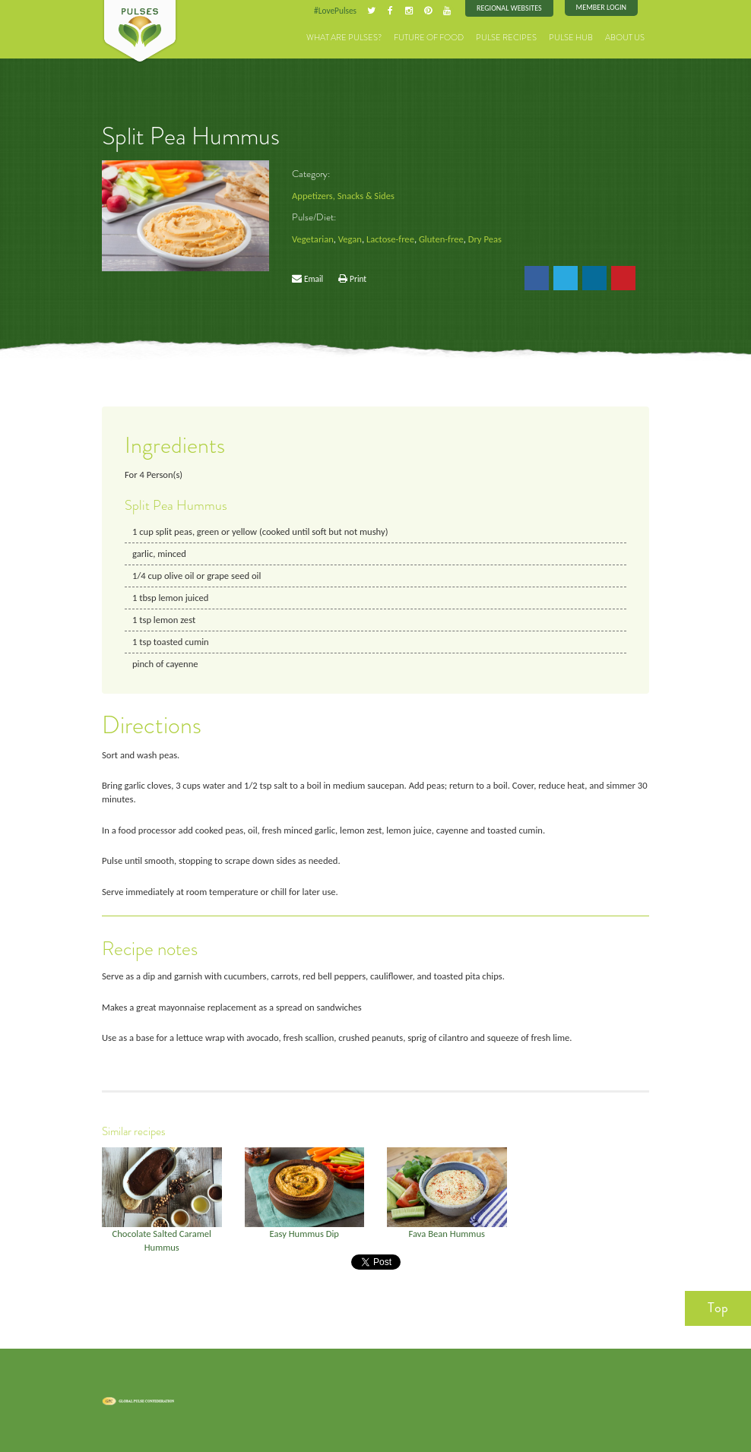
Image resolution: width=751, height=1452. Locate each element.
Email (313, 279)
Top (718, 1308)
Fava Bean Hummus (447, 1233)
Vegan (350, 239)
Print (358, 279)
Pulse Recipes (506, 37)
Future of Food (429, 37)
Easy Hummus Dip (304, 1233)
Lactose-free (390, 239)
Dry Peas (485, 239)
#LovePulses (335, 10)
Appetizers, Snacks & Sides (343, 195)
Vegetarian (313, 239)
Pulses (140, 32)
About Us (625, 37)
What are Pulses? (344, 37)
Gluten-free (441, 239)
